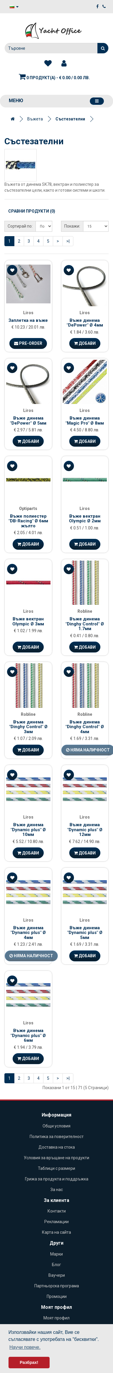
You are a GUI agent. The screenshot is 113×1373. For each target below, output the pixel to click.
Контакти (57, 1211)
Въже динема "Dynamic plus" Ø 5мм (84, 932)
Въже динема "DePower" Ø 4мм (85, 323)
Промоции (57, 1296)
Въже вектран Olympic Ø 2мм (85, 519)
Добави (85, 343)
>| (68, 241)
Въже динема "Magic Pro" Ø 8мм (84, 420)
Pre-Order (28, 343)
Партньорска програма (56, 1285)
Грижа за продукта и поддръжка (56, 1179)
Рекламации (56, 1221)
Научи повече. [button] (25, 1347)
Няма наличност (31, 955)
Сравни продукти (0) (31, 211)
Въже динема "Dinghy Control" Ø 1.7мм (84, 623)
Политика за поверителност (57, 1136)
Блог (56, 1264)
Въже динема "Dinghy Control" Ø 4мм (84, 726)
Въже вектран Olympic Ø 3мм (28, 621)
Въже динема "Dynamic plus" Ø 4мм (28, 932)
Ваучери (56, 1275)
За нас (56, 1189)
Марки (56, 1254)
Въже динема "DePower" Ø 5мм (28, 420)
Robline (84, 611)
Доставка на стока (56, 1147)
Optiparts (28, 508)
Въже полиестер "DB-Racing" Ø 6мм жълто (28, 521)
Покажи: (72, 226)
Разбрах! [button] (29, 1362)
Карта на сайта (56, 1232)
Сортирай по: (20, 226)
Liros (28, 312)
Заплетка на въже (28, 320)
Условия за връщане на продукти (56, 1157)
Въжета (35, 119)
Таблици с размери (56, 1168)
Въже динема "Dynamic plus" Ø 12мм (84, 829)
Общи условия (56, 1126)
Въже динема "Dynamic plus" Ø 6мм (28, 1035)
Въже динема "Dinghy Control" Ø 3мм (28, 726)
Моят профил (56, 1318)
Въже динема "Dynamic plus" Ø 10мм (28, 829)
